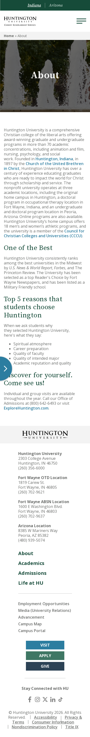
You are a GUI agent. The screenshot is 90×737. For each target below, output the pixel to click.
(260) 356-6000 (31, 468)
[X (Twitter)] (45, 699)
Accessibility (45, 717)
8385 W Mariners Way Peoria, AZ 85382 (38, 533)
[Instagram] (37, 699)
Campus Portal (31, 630)
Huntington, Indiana (54, 158)
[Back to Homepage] (45, 434)
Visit (45, 645)
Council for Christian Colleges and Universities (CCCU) (44, 233)
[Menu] (81, 21)
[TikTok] (60, 699)
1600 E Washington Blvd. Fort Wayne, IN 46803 (40, 509)
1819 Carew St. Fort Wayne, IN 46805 (37, 485)
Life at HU (30, 583)
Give (45, 666)
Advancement (31, 617)
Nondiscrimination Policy (35, 727)
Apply (45, 655)
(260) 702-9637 (31, 516)
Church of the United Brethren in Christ (44, 166)
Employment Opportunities (43, 603)
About (25, 553)
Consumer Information (53, 722)
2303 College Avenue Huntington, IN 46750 (37, 461)
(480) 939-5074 (31, 540)
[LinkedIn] (53, 699)
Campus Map (30, 624)
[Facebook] (30, 699)
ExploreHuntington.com (26, 408)
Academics (31, 563)
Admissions (32, 573)
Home (9, 35)
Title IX (71, 727)
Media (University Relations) (44, 610)
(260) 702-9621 (31, 492)
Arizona (56, 5)
